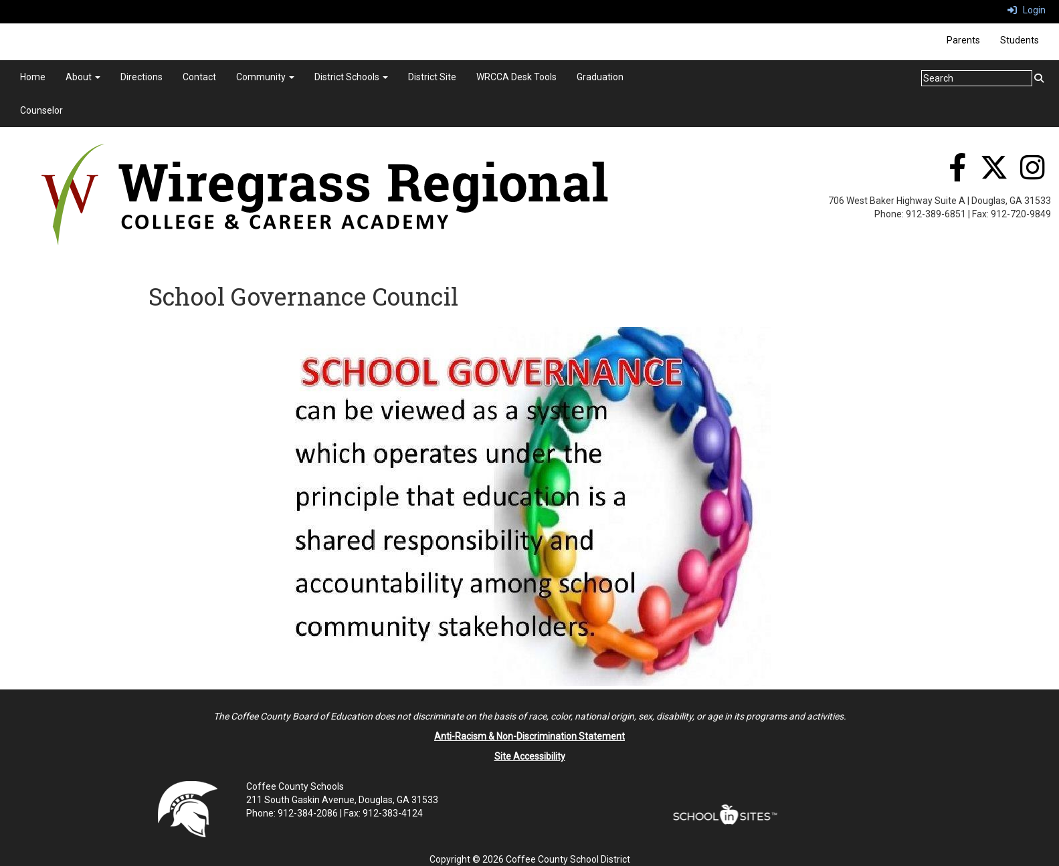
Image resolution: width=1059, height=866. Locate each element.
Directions (141, 77)
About (83, 77)
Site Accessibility (529, 756)
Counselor (41, 110)
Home (32, 77)
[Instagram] (1032, 174)
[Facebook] (957, 174)
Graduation (600, 77)
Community (265, 77)
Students (1019, 40)
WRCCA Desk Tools (516, 77)
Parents (963, 40)
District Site (432, 77)
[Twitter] (994, 174)
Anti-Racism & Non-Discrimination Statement (529, 736)
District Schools (351, 77)
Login (1026, 10)
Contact (199, 77)
